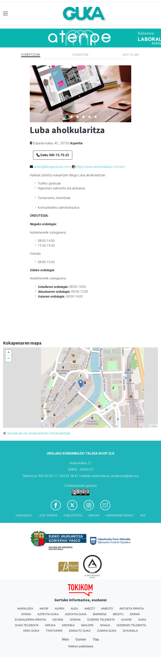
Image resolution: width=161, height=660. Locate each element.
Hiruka (50, 625)
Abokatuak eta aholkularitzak (27, 433)
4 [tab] (84, 117)
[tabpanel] (80, 93)
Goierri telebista (101, 619)
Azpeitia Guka (48, 614)
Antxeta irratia (131, 608)
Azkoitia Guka (76, 614)
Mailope (87, 625)
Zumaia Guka (106, 630)
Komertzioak (30, 54)
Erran (135, 614)
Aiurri (59, 608)
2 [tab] (71, 117)
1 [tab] (65, 117)
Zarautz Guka (80, 630)
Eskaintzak (80, 54)
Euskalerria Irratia (30, 619)
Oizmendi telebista (131, 625)
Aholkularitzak (60, 433)
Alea (74, 608)
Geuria (58, 619)
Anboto (107, 608)
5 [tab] (90, 117)
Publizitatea (73, 515)
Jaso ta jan (130, 54)
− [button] (8, 359)
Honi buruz (24, 515)
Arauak (94, 515)
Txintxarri (54, 630)
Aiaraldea (25, 608)
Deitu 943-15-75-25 (52, 155)
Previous (27, 94)
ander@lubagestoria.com (52, 167)
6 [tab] (96, 117)
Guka (142, 619)
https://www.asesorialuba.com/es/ (100, 167)
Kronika (68, 625)
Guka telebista (26, 625)
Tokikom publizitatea (80, 646)
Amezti (89, 608)
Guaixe (126, 619)
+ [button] (8, 353)
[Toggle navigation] (5, 13)
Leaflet (153, 426)
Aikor (43, 608)
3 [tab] (77, 117)
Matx (65, 639)
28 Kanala (130, 630)
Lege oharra (48, 515)
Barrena (100, 614)
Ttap (96, 639)
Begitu (118, 614)
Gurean (80, 639)
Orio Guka (31, 630)
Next (134, 94)
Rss (143, 515)
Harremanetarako (120, 515)
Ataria (26, 614)
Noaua (105, 625)
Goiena (75, 619)
